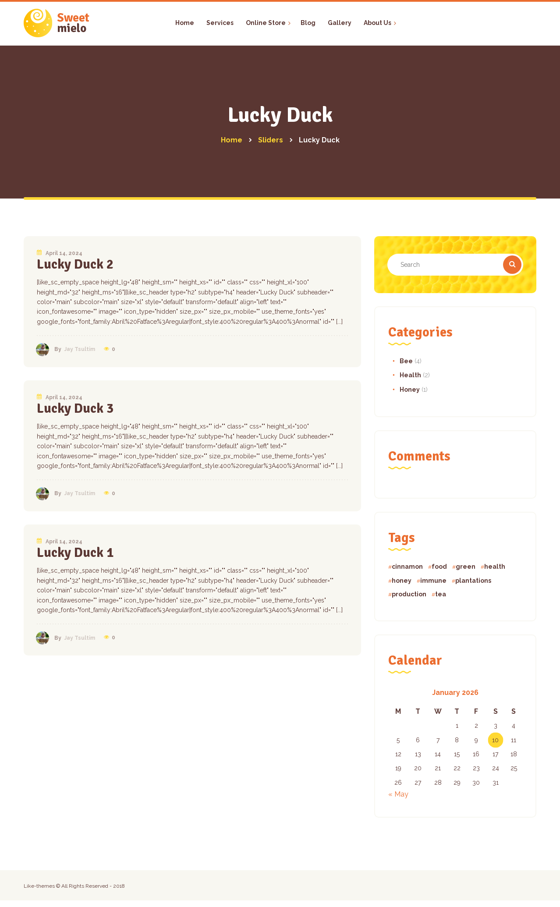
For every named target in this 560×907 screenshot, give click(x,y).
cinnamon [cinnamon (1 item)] (407, 566)
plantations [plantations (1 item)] (473, 580)
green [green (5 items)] (465, 566)
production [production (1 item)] (409, 594)
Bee (406, 361)
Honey (410, 389)
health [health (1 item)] (494, 566)
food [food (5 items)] (439, 566)
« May (398, 794)
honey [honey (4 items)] (401, 580)
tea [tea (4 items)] (440, 594)
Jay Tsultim (79, 349)
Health (410, 375)
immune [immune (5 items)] (433, 580)
